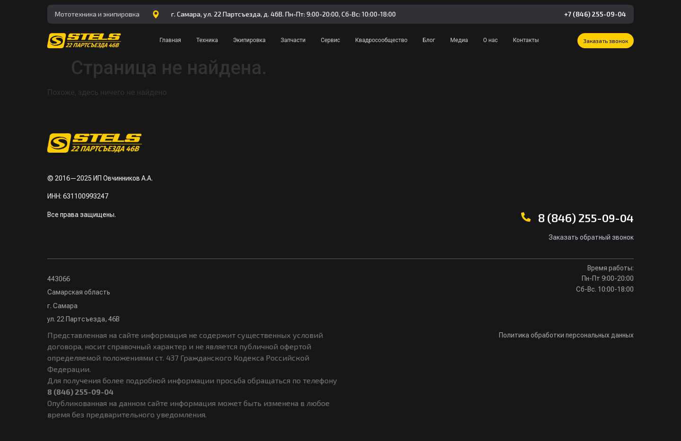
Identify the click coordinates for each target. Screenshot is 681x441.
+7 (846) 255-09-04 (595, 14)
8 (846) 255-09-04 (586, 218)
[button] (605, 40)
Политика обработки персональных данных (566, 335)
